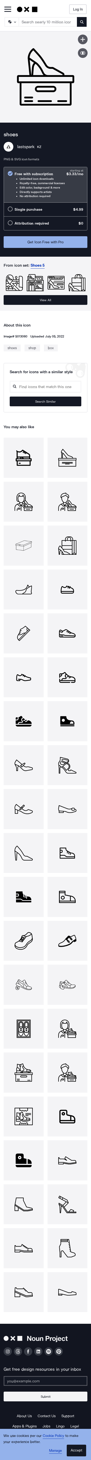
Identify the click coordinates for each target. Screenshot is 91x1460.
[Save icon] (83, 39)
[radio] (45, 184)
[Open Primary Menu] (7, 9)
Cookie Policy (53, 1435)
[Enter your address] (45, 1381)
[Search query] (45, 387)
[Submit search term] (82, 22)
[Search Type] (11, 22)
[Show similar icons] (83, 53)
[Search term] (48, 22)
